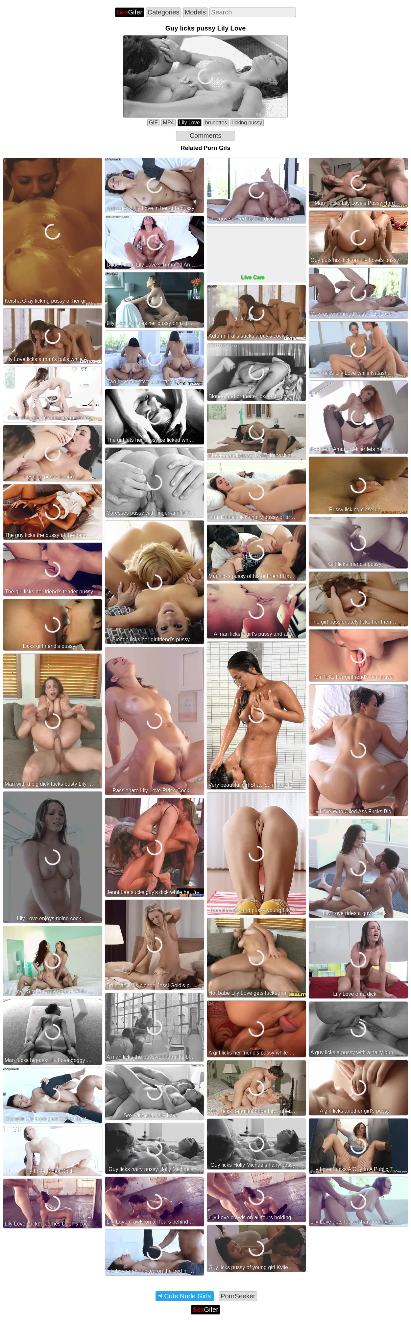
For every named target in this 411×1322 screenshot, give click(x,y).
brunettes (216, 122)
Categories (164, 12)
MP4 (168, 122)
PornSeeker (238, 1296)
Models (195, 12)
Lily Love (189, 122)
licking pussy (247, 122)
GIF (153, 122)
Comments (206, 135)
